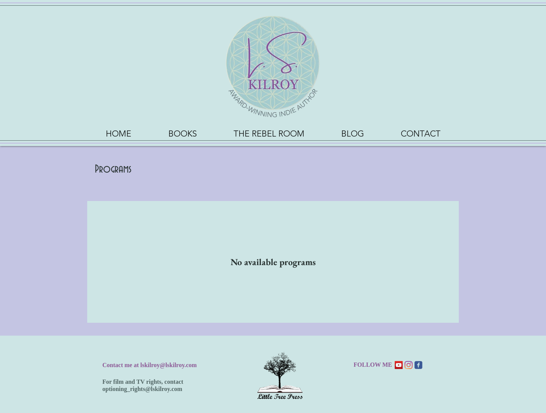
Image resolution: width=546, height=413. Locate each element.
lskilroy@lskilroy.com (168, 365)
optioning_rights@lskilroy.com (142, 389)
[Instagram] (409, 365)
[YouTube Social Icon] (399, 365)
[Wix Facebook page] (418, 365)
